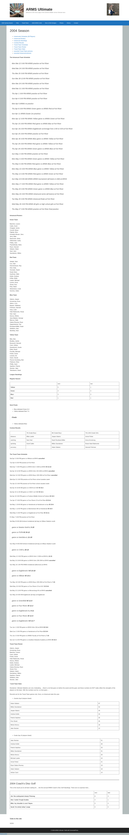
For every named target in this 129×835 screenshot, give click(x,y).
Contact (76, 23)
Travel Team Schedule (21, 45)
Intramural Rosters (20, 38)
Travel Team (25, 23)
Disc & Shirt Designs (50, 23)
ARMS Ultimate (39, 9)
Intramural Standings (20, 40)
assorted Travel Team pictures (23, 51)
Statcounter (3, 834)
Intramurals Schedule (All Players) (25, 36)
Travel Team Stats (20, 49)
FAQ (17, 23)
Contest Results (19, 43)
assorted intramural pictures (22, 53)
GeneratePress (74, 830)
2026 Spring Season (7, 23)
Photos (61, 23)
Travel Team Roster (20, 47)
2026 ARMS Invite (37, 23)
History (69, 23)
